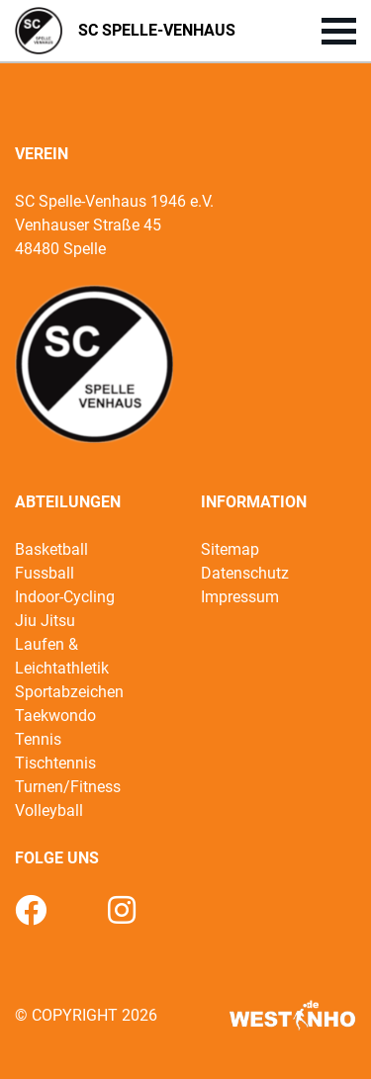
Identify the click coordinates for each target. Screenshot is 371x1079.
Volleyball (49, 810)
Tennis (38, 739)
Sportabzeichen (69, 691)
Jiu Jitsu (45, 620)
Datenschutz (245, 573)
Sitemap (230, 549)
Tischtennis (55, 763)
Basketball (51, 549)
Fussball (44, 573)
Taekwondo (55, 715)
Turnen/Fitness (68, 786)
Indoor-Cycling (65, 596)
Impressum (240, 596)
